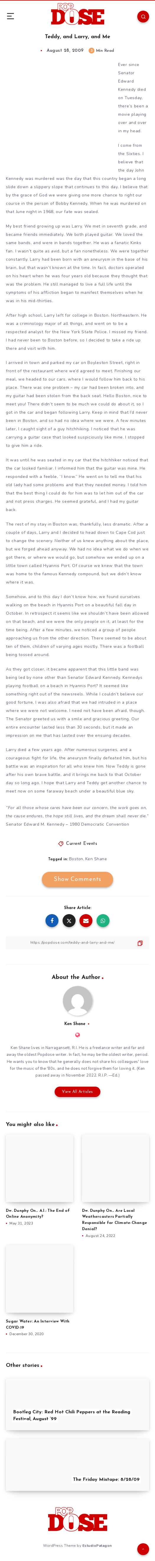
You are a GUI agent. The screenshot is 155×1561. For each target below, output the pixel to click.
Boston (76, 859)
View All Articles (77, 1092)
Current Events (81, 844)
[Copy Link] (77, 942)
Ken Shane (96, 859)
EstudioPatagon (97, 1545)
